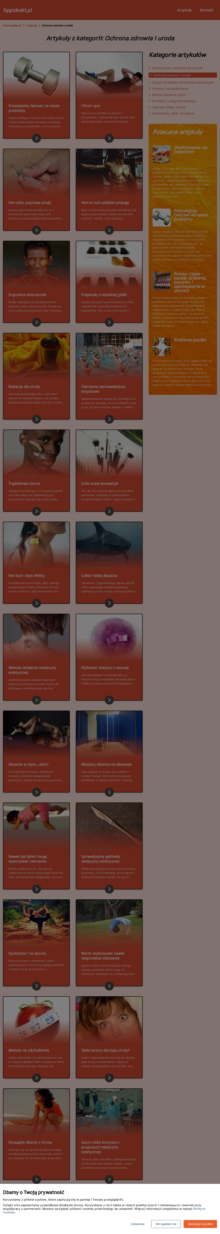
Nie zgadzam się (166, 1224)
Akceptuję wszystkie (200, 1224)
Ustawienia (137, 1224)
